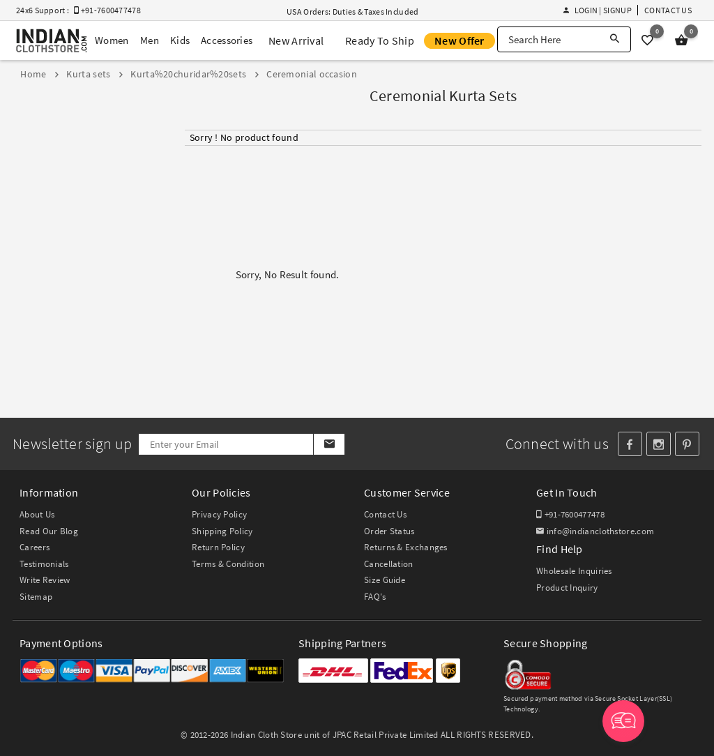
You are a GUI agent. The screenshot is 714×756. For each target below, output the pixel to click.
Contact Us (668, 10)
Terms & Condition (228, 564)
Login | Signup (597, 10)
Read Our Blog (49, 531)
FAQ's (375, 597)
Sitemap (36, 597)
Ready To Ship (379, 40)
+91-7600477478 (570, 514)
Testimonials (44, 564)
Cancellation (388, 564)
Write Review (45, 580)
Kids (180, 40)
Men (149, 40)
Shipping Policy (222, 531)
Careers (35, 547)
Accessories (226, 40)
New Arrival (296, 40)
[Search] (614, 39)
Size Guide (384, 580)
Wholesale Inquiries (574, 571)
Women (112, 40)
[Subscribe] (328, 444)
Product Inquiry (567, 588)
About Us (37, 514)
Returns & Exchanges (406, 547)
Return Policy (218, 547)
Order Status (389, 531)
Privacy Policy (219, 514)
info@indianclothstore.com (595, 531)
